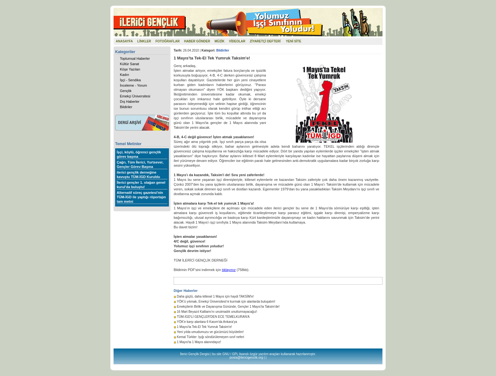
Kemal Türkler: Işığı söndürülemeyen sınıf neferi (210, 337)
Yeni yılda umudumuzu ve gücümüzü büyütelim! (210, 332)
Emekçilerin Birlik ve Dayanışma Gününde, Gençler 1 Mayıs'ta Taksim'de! (228, 306)
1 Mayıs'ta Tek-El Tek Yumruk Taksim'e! (204, 327)
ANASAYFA (124, 41)
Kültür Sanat (129, 64)
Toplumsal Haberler (135, 58)
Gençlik (126, 91)
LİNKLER (144, 41)
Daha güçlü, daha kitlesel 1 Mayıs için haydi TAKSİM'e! (215, 296)
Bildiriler (126, 107)
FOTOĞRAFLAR (167, 41)
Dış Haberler (130, 101)
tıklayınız (228, 270)
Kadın (124, 75)
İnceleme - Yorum (133, 85)
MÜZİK (219, 41)
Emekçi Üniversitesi (135, 96)
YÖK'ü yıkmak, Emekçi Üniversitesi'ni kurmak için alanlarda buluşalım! (226, 301)
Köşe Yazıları (130, 69)
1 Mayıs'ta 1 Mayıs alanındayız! (199, 342)
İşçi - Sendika (130, 80)
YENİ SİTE (293, 41)
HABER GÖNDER (197, 41)
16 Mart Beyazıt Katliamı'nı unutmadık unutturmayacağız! (217, 311)
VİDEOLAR (237, 41)
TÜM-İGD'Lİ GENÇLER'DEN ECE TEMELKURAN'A (213, 316)
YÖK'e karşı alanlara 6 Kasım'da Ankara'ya (207, 322)
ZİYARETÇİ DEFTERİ (265, 41)
